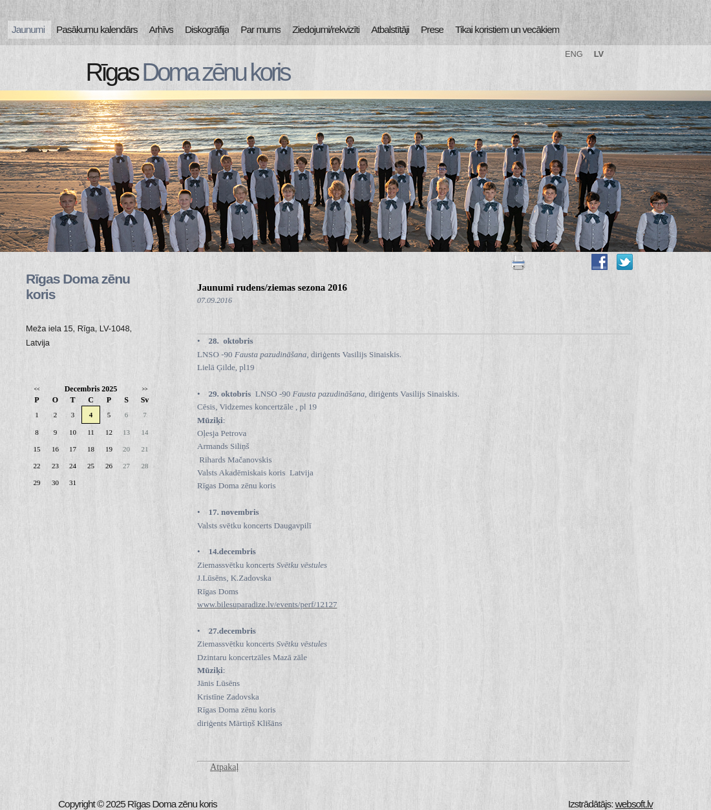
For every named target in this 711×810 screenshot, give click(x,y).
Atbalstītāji (390, 29)
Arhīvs (161, 29)
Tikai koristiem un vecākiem (507, 29)
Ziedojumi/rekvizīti (325, 29)
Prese (432, 29)
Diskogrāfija (207, 29)
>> (144, 389)
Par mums (260, 29)
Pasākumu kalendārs (96, 29)
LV (599, 54)
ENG (574, 54)
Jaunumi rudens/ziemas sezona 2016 (272, 287)
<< (36, 389)
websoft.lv (634, 803)
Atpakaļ (224, 767)
